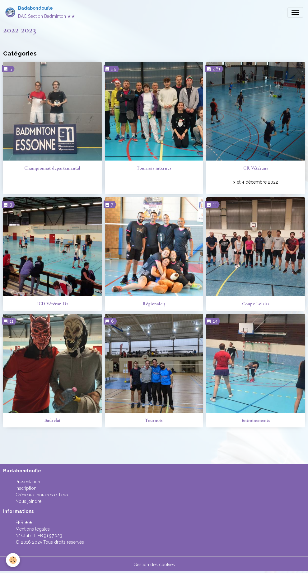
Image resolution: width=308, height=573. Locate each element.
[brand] (40, 12)
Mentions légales (33, 529)
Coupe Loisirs (255, 303)
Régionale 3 (154, 303)
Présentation (28, 481)
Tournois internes (154, 168)
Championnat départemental (52, 168)
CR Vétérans (255, 168)
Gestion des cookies (154, 564)
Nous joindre (28, 501)
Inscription (26, 488)
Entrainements (255, 420)
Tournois (154, 420)
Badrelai (52, 420)
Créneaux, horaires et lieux (42, 494)
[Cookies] (13, 560)
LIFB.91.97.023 (48, 535)
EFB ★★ (24, 522)
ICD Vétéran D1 (52, 303)
